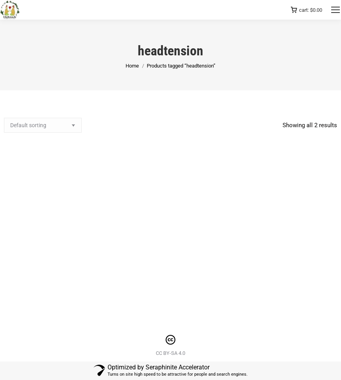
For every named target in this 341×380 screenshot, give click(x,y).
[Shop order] (43, 125)
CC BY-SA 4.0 (170, 353)
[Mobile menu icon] (335, 9)
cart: (306, 10)
